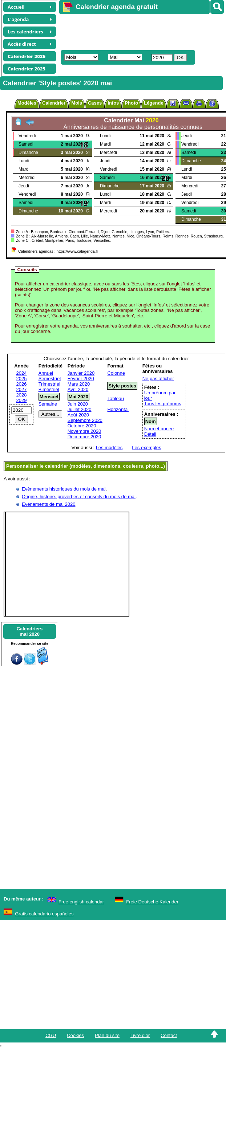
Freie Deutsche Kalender (152, 901)
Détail (150, 434)
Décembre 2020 (84, 436)
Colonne (116, 373)
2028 (21, 395)
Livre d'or (140, 1035)
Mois (76, 103)
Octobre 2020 (82, 425)
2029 (21, 400)
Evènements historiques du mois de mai (64, 489)
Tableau (115, 398)
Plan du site (107, 1035)
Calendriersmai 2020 (30, 631)
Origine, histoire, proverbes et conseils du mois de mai (79, 496)
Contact (169, 1035)
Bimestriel (49, 389)
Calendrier (53, 103)
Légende (153, 103)
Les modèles (109, 447)
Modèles (26, 103)
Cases (95, 103)
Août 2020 (78, 415)
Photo (131, 103)
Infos (113, 103)
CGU (50, 1035)
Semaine (48, 404)
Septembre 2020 (85, 420)
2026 (21, 384)
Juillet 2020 (80, 409)
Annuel (46, 373)
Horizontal (118, 409)
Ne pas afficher (158, 378)
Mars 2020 (79, 384)
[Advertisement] (126, 31)
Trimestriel (49, 384)
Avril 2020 (78, 389)
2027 (21, 389)
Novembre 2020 (84, 431)
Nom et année (159, 428)
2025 (21, 378)
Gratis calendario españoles (44, 913)
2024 (21, 373)
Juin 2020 (78, 404)
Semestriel (50, 378)
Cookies (75, 1035)
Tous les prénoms (162, 403)
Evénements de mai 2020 (48, 504)
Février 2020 (81, 378)
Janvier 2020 (81, 373)
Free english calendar (81, 901)
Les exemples (146, 447)
